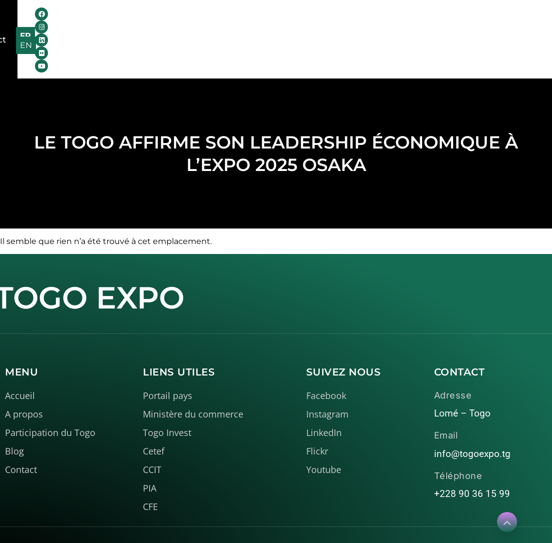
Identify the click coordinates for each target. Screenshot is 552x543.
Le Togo (205, 20)
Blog (342, 20)
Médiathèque (280, 20)
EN (528, 21)
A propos (139, 20)
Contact (384, 20)
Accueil (82, 20)
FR (506, 21)
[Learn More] (507, 522)
